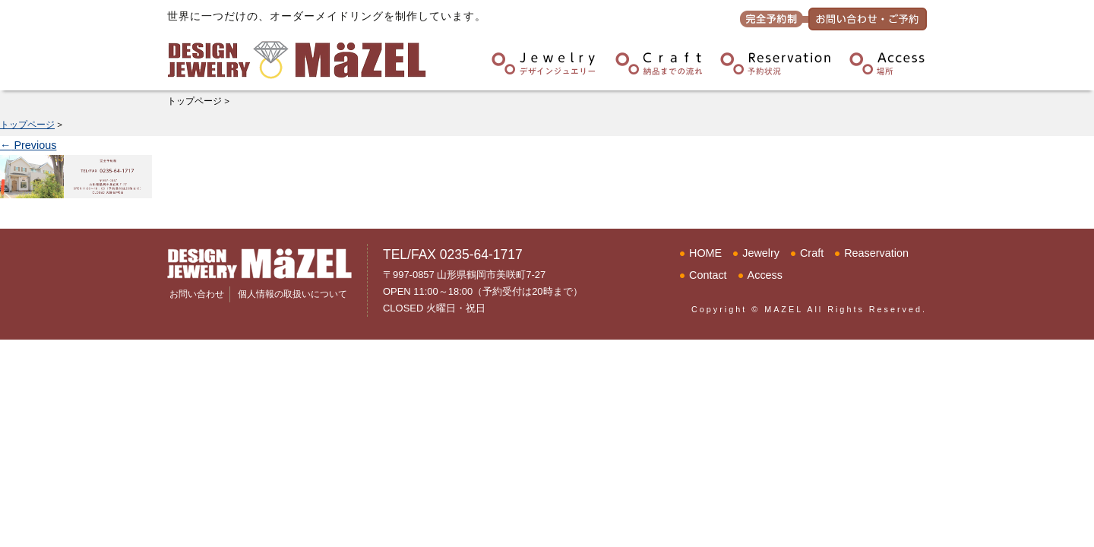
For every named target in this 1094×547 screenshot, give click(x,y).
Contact (708, 275)
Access (765, 275)
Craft (812, 253)
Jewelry (760, 253)
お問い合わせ (196, 294)
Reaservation (876, 253)
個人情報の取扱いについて (292, 294)
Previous (28, 145)
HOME (705, 253)
